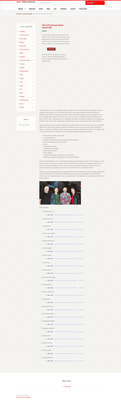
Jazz (21, 82)
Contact (73, 9)
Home (19, 13)
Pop (21, 89)
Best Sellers (23, 38)
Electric (55, 57)
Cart (55, 9)
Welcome (32, 9)
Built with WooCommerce (23, 395)
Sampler (22, 96)
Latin (21, 85)
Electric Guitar (64, 57)
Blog (48, 9)
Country (22, 64)
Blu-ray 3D (23, 45)
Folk (21, 74)
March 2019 (67, 384)
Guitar (42, 59)
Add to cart (49, 49)
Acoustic (22, 31)
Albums (20, 9)
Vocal (21, 103)
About (41, 9)
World (22, 107)
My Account (83, 9)
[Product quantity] (42, 49)
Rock (46, 59)
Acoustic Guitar (27, 13)
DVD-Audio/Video (57, 59)
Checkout (63, 9)
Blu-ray (22, 42)
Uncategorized (24, 100)
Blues (21, 53)
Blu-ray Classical (24, 49)
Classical (22, 56)
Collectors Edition (46, 57)
